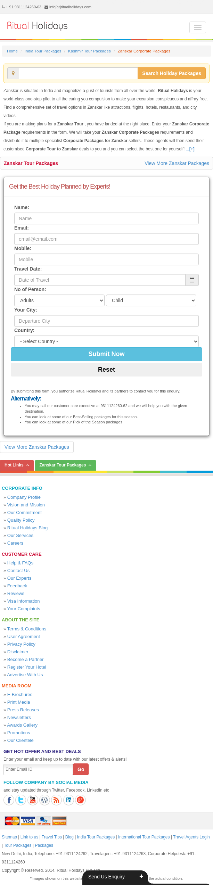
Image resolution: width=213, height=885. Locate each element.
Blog (69, 837)
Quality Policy (21, 520)
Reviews (15, 593)
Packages (44, 845)
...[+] (190, 149)
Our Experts (19, 578)
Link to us (29, 837)
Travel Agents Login (191, 837)
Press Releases (23, 709)
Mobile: (22, 248)
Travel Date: (28, 269)
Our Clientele (20, 740)
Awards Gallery (22, 725)
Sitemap (9, 837)
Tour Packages (17, 845)
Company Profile (24, 497)
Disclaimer (17, 651)
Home (12, 51)
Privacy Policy (21, 644)
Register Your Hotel (26, 667)
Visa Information (23, 601)
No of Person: (30, 289)
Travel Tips (52, 837)
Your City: (25, 310)
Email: (21, 228)
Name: (21, 207)
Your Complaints (23, 608)
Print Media (18, 702)
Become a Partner (25, 659)
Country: (24, 330)
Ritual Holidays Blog (27, 527)
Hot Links (14, 465)
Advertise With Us (25, 674)
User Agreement (23, 636)
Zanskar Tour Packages (31, 163)
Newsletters (19, 717)
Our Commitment (24, 512)
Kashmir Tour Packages (89, 51)
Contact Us (18, 570)
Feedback (17, 585)
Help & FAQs (20, 562)
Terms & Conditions (27, 628)
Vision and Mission (26, 504)
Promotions (18, 732)
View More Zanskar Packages (177, 163)
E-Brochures (19, 694)
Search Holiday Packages (171, 73)
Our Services (20, 535)
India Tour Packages (43, 51)
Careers (15, 543)
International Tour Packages (144, 837)
